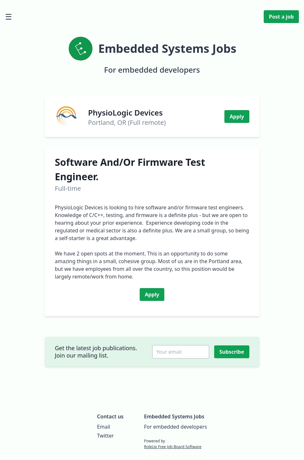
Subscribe (232, 351)
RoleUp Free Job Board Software (172, 446)
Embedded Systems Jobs (174, 416)
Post (281, 16)
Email (103, 426)
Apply (237, 116)
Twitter (105, 435)
